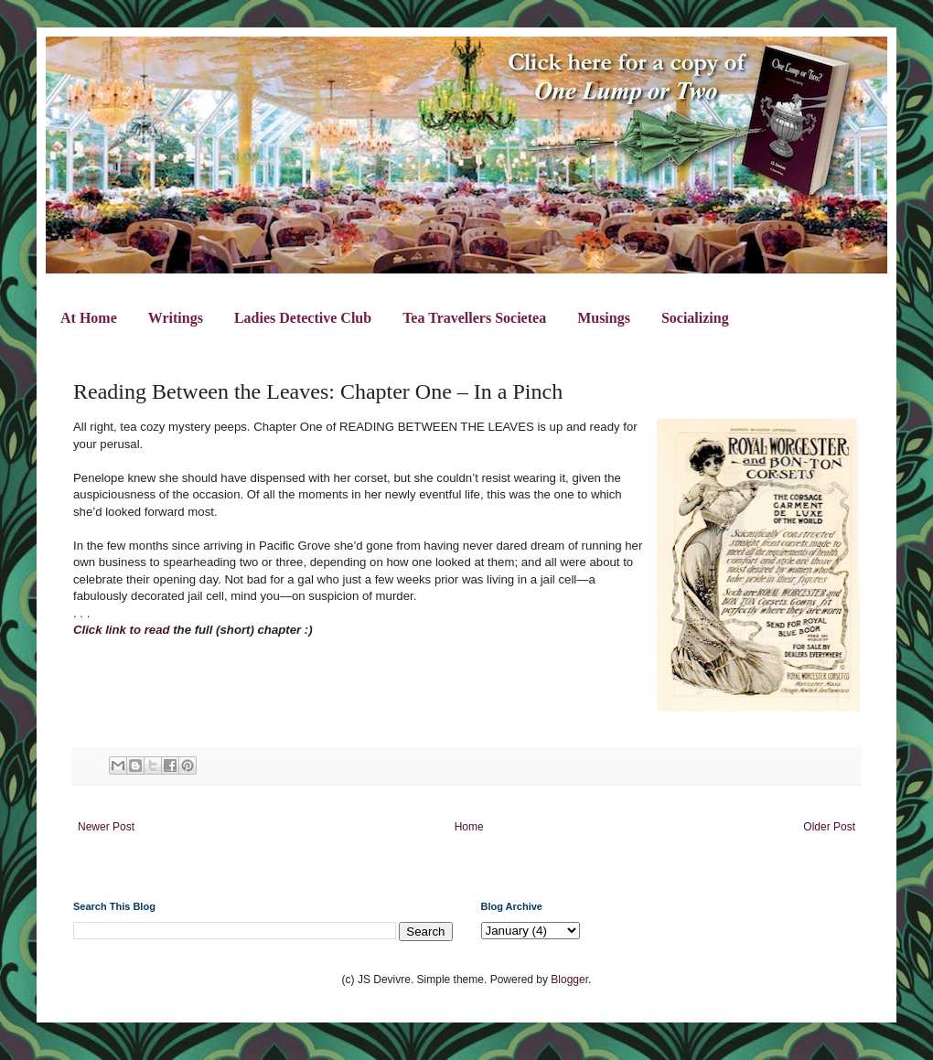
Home (469, 826)
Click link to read (121, 630)
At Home (88, 318)
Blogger (569, 979)
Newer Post (106, 826)
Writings (175, 318)
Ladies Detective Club (302, 318)
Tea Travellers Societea (474, 318)
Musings (603, 318)
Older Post (829, 826)
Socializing (695, 318)
